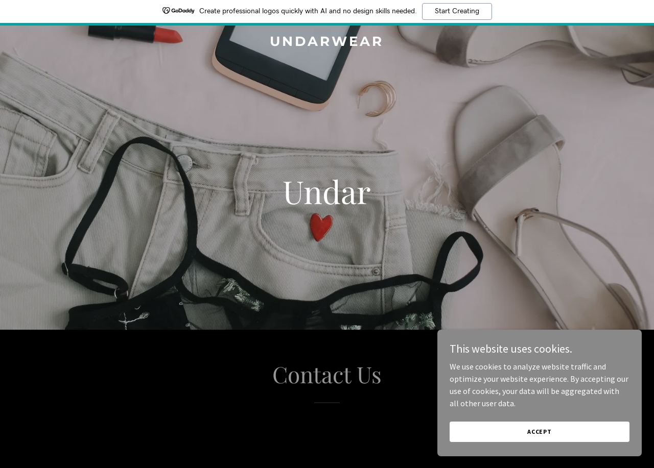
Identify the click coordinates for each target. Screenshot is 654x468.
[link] (327, 43)
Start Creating (457, 11)
